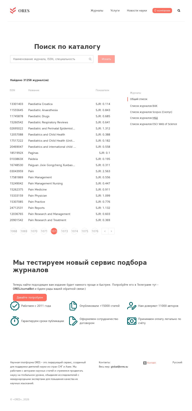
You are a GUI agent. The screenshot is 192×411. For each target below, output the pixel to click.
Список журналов (144, 118)
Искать (106, 59)
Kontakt (149, 362)
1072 (54, 231)
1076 (95, 231)
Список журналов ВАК (143, 106)
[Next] (111, 231)
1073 (64, 231)
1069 (24, 231)
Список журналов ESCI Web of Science (153, 124)
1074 (74, 231)
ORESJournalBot (23, 288)
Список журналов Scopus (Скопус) (151, 112)
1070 (34, 231)
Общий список (138, 99)
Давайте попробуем (30, 297)
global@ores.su (119, 366)
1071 (44, 231)
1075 (84, 231)
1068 (13, 231)
